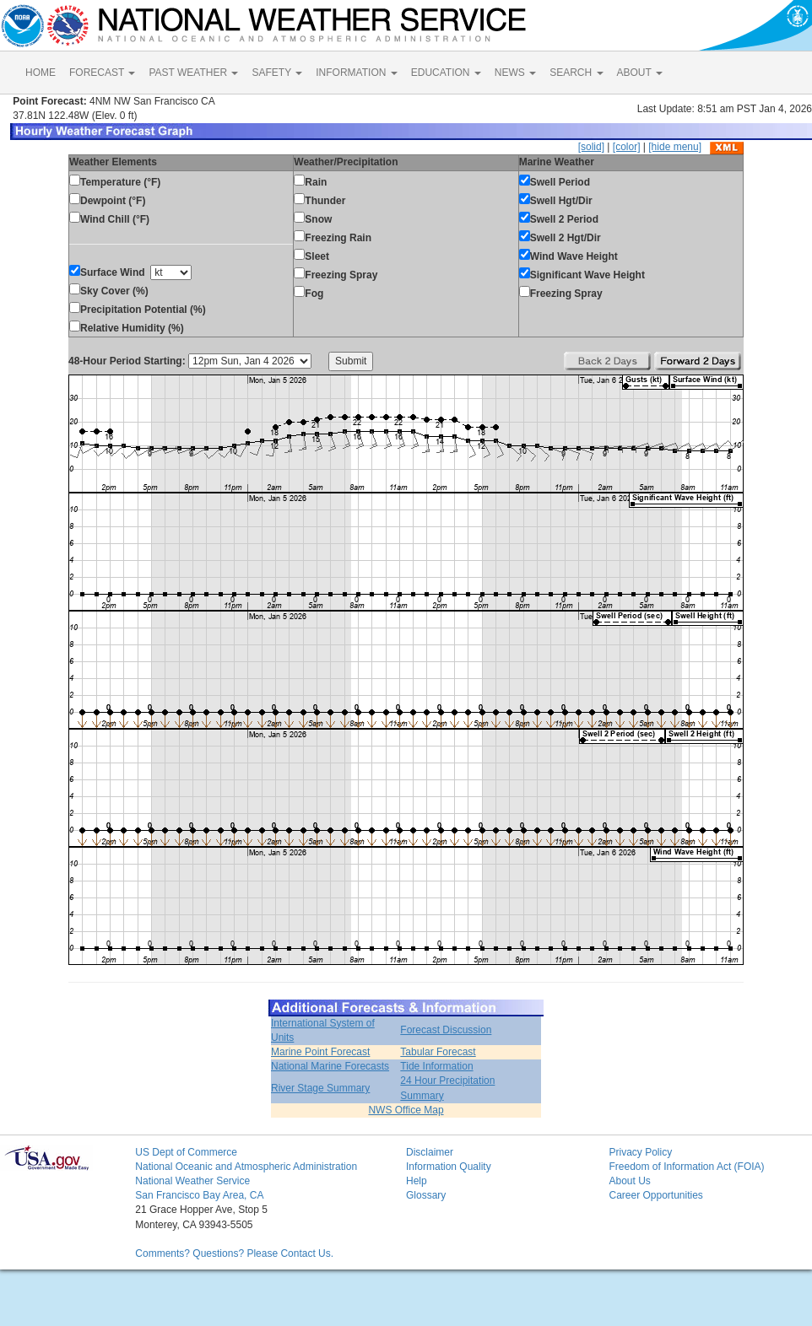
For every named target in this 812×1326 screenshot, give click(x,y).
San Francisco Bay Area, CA (199, 1195)
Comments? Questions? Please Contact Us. (234, 1253)
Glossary (426, 1195)
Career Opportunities (655, 1195)
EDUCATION (446, 72)
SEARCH (576, 72)
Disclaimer (429, 1152)
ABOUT (640, 72)
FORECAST (102, 72)
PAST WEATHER (193, 72)
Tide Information (436, 1066)
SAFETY (277, 72)
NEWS (515, 72)
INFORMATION (356, 72)
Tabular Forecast (437, 1052)
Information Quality (448, 1166)
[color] (627, 147)
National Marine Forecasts (330, 1066)
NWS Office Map (405, 1110)
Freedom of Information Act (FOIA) (686, 1166)
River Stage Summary (320, 1088)
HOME (40, 72)
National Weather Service (192, 1181)
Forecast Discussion (445, 1030)
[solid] (591, 147)
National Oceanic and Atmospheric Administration (246, 1166)
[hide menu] (674, 147)
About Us (629, 1181)
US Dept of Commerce (186, 1152)
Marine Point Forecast (320, 1052)
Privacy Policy (640, 1152)
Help (416, 1181)
